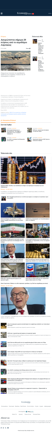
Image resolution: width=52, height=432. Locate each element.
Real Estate (23, 406)
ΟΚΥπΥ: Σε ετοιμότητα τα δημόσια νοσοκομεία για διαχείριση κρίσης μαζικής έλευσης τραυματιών (13, 114)
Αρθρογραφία (47, 406)
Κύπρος (3, 36)
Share (28, 48)
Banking (17, 406)
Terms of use (27, 414)
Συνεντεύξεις (30, 406)
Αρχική (20, 414)
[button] (1, 13)
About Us (14, 414)
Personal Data (36, 414)
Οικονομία (11, 406)
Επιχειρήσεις (4, 406)
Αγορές (41, 406)
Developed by (26, 412)
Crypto (36, 406)
